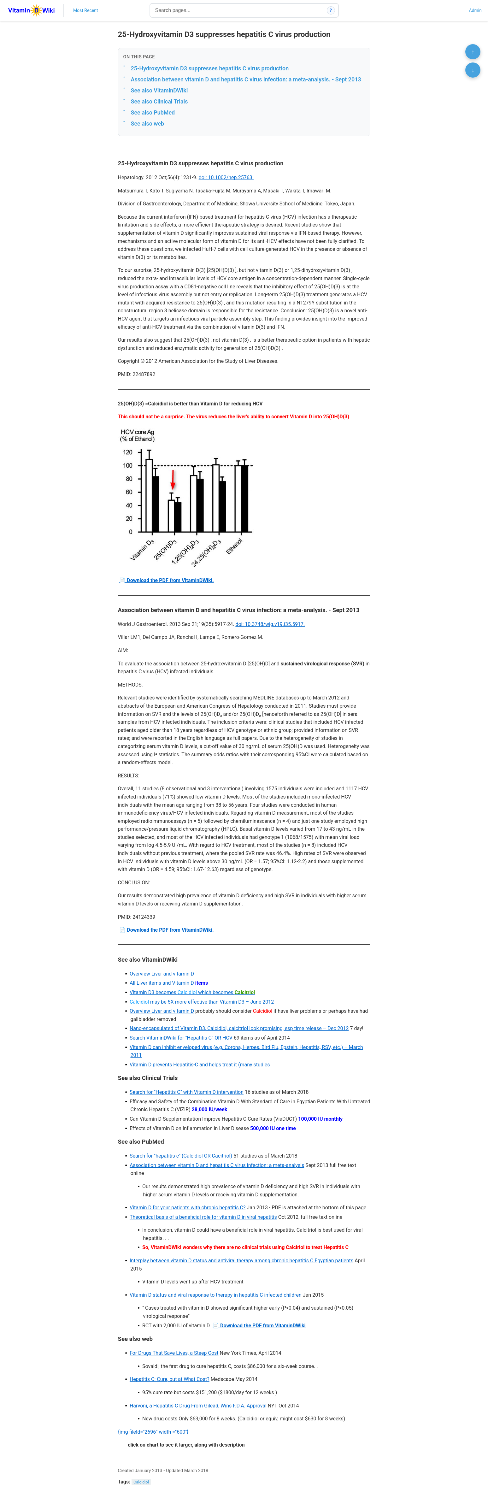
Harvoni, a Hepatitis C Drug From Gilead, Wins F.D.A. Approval (198, 1406)
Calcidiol (141, 1482)
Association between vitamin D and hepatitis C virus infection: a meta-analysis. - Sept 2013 (246, 79)
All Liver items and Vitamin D (162, 983)
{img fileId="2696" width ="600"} (153, 1432)
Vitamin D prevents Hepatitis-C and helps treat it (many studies (200, 1065)
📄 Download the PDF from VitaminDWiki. (166, 580)
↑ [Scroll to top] (472, 51)
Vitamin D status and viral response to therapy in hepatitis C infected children (216, 1295)
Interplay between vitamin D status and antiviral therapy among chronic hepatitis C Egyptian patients (241, 1261)
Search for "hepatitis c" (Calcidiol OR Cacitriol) (181, 1156)
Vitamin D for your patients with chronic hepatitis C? (188, 1208)
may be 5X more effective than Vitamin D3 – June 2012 (202, 1002)
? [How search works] (331, 10)
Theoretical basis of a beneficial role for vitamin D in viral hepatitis (203, 1217)
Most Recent (85, 10)
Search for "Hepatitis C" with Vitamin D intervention (187, 1092)
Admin (475, 10)
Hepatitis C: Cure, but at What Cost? (169, 1379)
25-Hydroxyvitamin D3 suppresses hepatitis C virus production (210, 68)
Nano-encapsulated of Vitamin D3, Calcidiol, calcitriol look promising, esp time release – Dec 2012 (239, 1028)
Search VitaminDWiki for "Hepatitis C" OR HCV (181, 1038)
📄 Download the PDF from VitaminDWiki (259, 1326)
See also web (147, 123)
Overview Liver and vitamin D (162, 974)
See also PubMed (153, 112)
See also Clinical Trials (159, 101)
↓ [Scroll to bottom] (472, 70)
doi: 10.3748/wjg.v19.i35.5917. (270, 624)
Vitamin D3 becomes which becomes (192, 992)
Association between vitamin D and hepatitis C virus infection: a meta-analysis (217, 1165)
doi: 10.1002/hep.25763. (226, 177)
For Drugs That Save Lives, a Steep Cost (174, 1353)
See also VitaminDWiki (159, 90)
